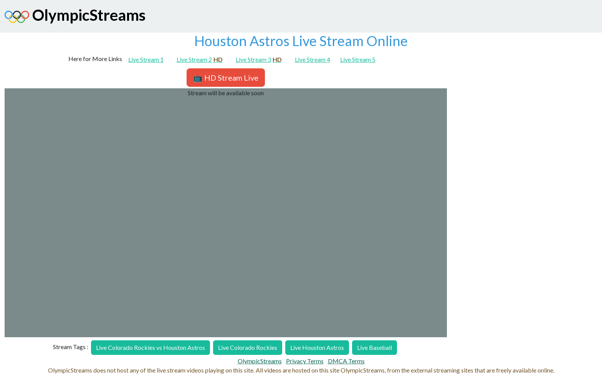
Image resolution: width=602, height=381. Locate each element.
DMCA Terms (346, 360)
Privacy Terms (305, 360)
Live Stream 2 (200, 59)
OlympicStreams (75, 17)
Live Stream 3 (259, 59)
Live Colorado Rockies (247, 347)
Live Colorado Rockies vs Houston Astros (150, 347)
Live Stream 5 (357, 59)
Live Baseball (374, 347)
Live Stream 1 (146, 59)
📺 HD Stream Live (225, 77)
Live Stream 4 (312, 59)
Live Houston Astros (317, 347)
